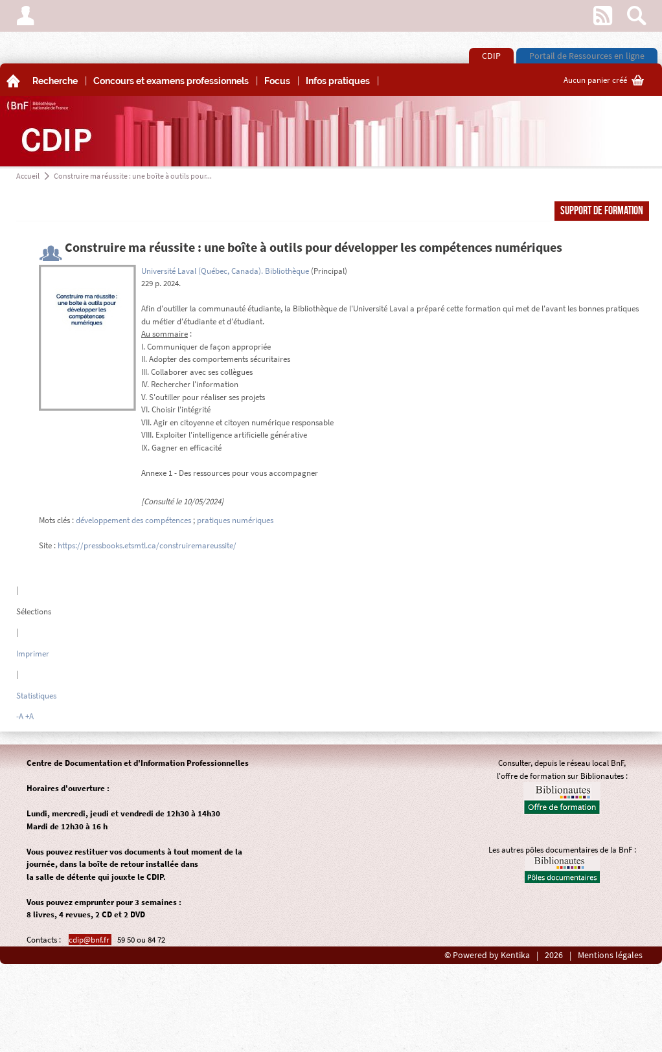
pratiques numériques (235, 520)
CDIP (491, 56)
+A (29, 716)
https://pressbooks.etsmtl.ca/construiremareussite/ (147, 545)
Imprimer (32, 653)
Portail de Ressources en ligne (587, 56)
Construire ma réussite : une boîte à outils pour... (133, 176)
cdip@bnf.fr (90, 939)
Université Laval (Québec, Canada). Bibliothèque (225, 270)
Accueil (28, 176)
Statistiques (36, 695)
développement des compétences (133, 520)
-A (19, 716)
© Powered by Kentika (487, 955)
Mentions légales (610, 955)
